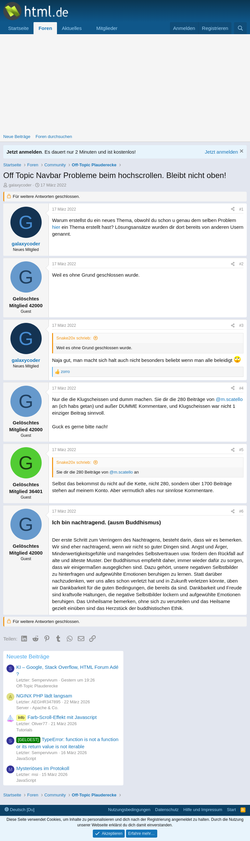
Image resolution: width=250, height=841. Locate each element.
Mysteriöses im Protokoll (42, 768)
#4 (241, 388)
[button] (86, 28)
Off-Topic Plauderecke (37, 685)
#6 (241, 511)
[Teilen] (233, 209)
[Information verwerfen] (240, 151)
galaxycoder (20, 185)
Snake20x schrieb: (73, 338)
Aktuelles (72, 28)
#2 (241, 264)
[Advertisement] (125, 83)
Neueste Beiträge (28, 657)
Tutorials (24, 729)
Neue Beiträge (16, 136)
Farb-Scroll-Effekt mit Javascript (56, 717)
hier (56, 227)
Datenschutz (167, 809)
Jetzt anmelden (221, 152)
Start (231, 809)
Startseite (18, 28)
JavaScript (26, 758)
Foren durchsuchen (53, 136)
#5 (241, 450)
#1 (241, 209)
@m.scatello (229, 399)
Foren (45, 28)
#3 (241, 325)
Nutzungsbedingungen (129, 809)
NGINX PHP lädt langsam (44, 695)
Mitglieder (107, 28)
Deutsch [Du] (20, 809)
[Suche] (240, 28)
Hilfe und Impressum (202, 809)
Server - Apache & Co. (37, 707)
